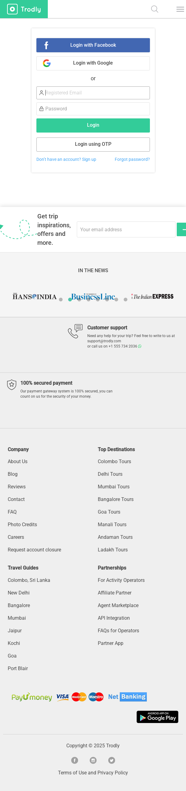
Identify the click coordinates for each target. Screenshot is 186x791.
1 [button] (61, 299)
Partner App (110, 643)
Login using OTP (93, 144)
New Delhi (19, 593)
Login (93, 125)
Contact (16, 499)
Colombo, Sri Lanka (29, 580)
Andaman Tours (115, 537)
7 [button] (116, 299)
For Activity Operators (121, 580)
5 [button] (98, 299)
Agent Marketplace (118, 605)
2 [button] (70, 299)
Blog (13, 474)
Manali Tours (112, 524)
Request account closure (34, 550)
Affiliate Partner (114, 593)
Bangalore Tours (116, 499)
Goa (12, 656)
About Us (17, 461)
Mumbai (17, 618)
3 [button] (79, 299)
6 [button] (107, 299)
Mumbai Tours (114, 487)
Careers (16, 537)
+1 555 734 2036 (125, 346)
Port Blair (18, 668)
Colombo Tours (114, 461)
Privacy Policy (112, 773)
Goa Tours (109, 512)
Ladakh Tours (113, 550)
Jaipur (15, 631)
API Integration (114, 618)
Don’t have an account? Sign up (66, 159)
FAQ (12, 512)
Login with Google (93, 63)
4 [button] (88, 299)
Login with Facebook (93, 45)
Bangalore (19, 605)
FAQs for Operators (118, 631)
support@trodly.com (104, 341)
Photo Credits (22, 524)
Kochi (14, 643)
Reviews (17, 487)
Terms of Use (72, 773)
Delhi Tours (110, 474)
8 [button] (125, 299)
